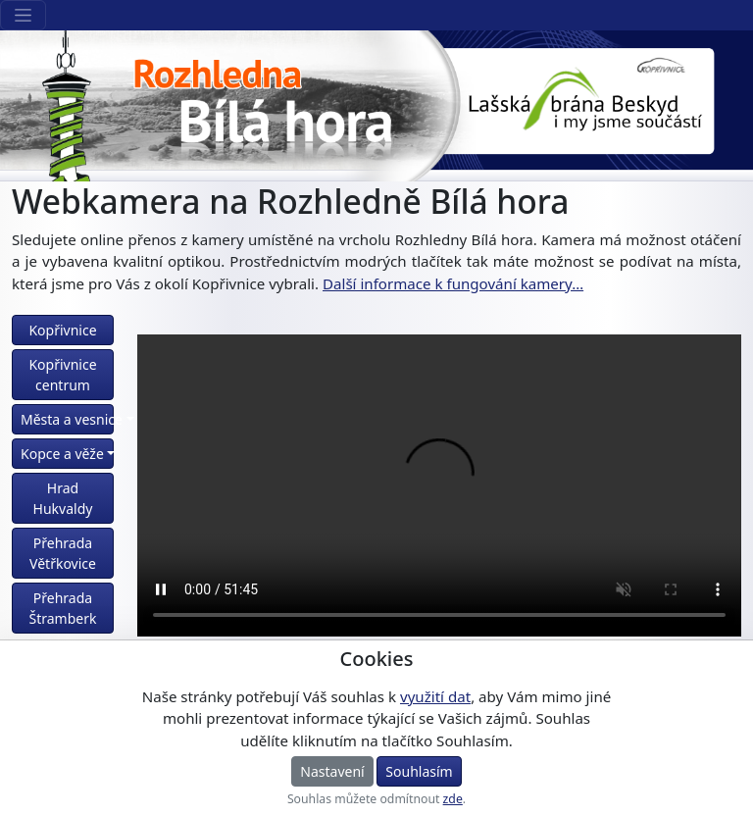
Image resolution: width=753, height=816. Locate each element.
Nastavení (332, 771)
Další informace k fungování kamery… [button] (453, 283)
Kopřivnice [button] (62, 330)
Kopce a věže (62, 453)
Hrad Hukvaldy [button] (63, 498)
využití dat (435, 696)
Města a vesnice (67, 419)
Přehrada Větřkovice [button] (62, 553)
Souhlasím (418, 771)
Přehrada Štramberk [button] (63, 608)
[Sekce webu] (23, 15)
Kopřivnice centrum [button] (62, 374)
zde (453, 798)
